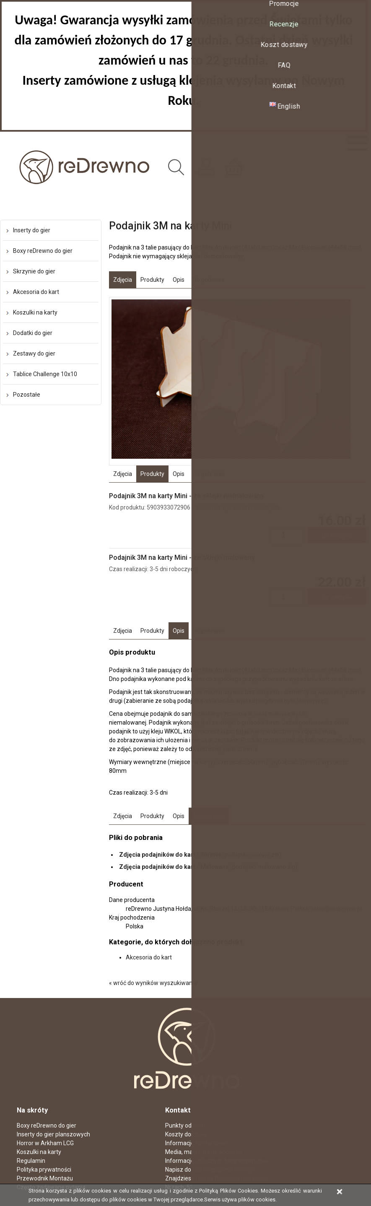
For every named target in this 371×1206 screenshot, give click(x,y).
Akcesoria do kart (36, 292)
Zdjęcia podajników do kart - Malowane (174, 866)
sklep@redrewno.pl (228, 1169)
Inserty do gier (31, 230)
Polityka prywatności (44, 1169)
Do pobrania (209, 279)
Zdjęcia (122, 279)
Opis (178, 279)
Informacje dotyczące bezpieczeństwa (216, 1160)
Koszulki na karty (35, 312)
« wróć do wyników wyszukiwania (153, 983)
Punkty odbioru (185, 1125)
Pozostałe (26, 394)
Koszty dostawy (186, 1134)
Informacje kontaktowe (196, 1143)
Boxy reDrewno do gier (43, 250)
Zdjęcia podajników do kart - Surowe (170, 854)
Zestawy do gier (34, 353)
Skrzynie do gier (34, 271)
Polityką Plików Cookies (228, 1191)
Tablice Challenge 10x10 (45, 374)
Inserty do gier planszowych (53, 1134)
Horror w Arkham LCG (45, 1143)
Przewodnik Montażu (45, 1178)
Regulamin (31, 1160)
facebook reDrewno (241, 1178)
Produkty (152, 279)
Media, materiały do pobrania (203, 1152)
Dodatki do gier (32, 333)
